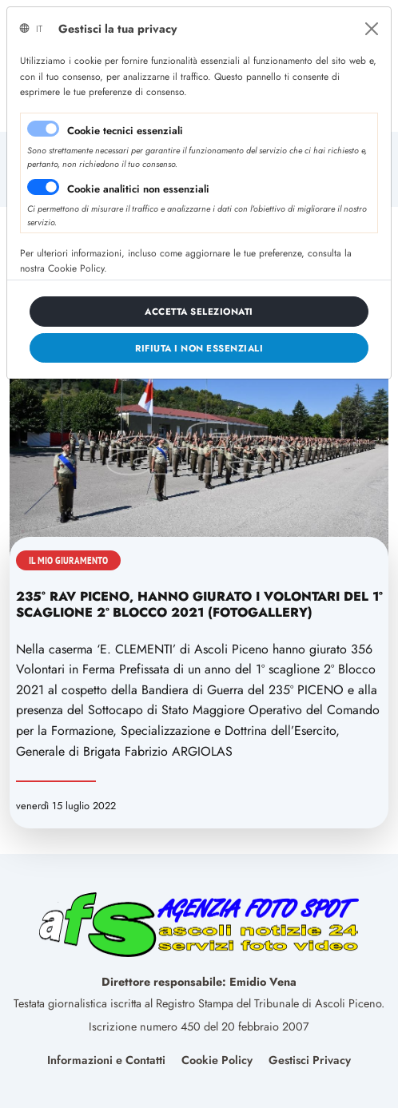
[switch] (43, 187)
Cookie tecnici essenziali (125, 130)
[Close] (371, 29)
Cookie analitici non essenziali (138, 189)
